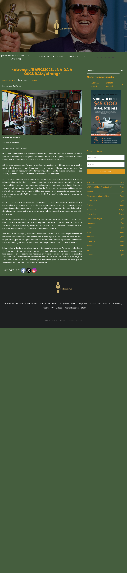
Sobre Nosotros (78, 57)
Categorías (46, 57)
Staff (60, 57)
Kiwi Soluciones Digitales (72, 320)
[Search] (103, 70)
